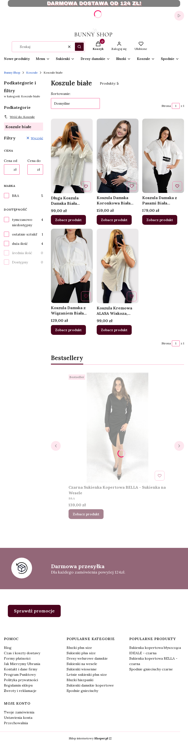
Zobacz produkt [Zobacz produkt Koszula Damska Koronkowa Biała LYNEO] (114, 220)
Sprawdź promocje (34, 611)
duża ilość (20, 243)
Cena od (10, 160)
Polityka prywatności (21, 680)
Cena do (34, 160)
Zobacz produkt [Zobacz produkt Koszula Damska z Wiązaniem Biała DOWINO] (68, 329)
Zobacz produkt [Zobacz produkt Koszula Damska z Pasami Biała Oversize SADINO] (159, 220)
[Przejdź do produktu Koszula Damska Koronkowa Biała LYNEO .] (118, 156)
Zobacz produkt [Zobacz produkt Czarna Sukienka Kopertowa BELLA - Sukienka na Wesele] (86, 514)
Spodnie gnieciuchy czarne (151, 669)
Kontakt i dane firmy (20, 669)
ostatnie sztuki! (24, 234)
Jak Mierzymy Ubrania (22, 664)
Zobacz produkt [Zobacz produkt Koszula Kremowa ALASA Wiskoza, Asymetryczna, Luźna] (114, 329)
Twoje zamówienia (19, 712)
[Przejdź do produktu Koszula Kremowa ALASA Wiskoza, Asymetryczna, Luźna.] (118, 266)
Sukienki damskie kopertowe (90, 685)
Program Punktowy (20, 674)
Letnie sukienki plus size (87, 674)
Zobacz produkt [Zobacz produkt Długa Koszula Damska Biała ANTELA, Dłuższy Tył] (68, 220)
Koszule (32, 72)
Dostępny (20, 262)
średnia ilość (22, 253)
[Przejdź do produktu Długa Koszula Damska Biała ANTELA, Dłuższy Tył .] (72, 156)
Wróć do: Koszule (19, 117)
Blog (8, 647)
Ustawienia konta (18, 717)
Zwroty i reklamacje (20, 691)
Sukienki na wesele (82, 664)
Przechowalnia (16, 723)
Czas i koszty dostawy (22, 653)
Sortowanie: (60, 93)
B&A (15, 195)
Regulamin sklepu (18, 685)
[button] (79, 47)
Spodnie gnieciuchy (82, 691)
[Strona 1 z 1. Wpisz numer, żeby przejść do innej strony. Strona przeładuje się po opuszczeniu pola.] (176, 106)
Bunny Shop (12, 72)
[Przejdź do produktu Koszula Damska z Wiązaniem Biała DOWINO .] (72, 266)
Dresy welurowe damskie (87, 658)
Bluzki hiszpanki (80, 680)
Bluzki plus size (79, 647)
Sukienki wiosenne (82, 669)
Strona (166, 106)
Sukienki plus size (81, 653)
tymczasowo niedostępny (22, 222)
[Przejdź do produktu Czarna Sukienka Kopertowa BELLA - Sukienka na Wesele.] (117, 427)
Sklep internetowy (88, 738)
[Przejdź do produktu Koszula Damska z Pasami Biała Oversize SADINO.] (163, 156)
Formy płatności (17, 658)
